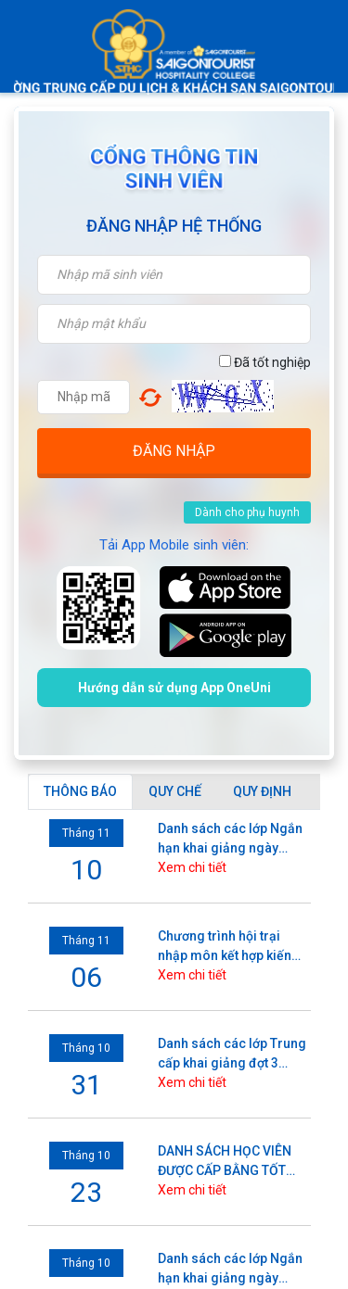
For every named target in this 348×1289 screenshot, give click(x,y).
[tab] (80, 792)
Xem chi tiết (192, 867)
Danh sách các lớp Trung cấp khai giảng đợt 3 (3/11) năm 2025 (232, 1054)
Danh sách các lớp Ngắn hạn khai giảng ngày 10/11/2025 (230, 839)
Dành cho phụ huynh (247, 512)
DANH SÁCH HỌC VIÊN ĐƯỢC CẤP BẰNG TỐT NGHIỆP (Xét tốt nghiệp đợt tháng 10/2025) (226, 1162)
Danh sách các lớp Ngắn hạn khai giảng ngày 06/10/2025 (230, 1269)
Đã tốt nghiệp (265, 362)
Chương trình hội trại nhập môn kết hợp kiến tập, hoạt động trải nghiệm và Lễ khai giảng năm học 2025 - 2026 (230, 947)
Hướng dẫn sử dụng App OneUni (174, 687)
